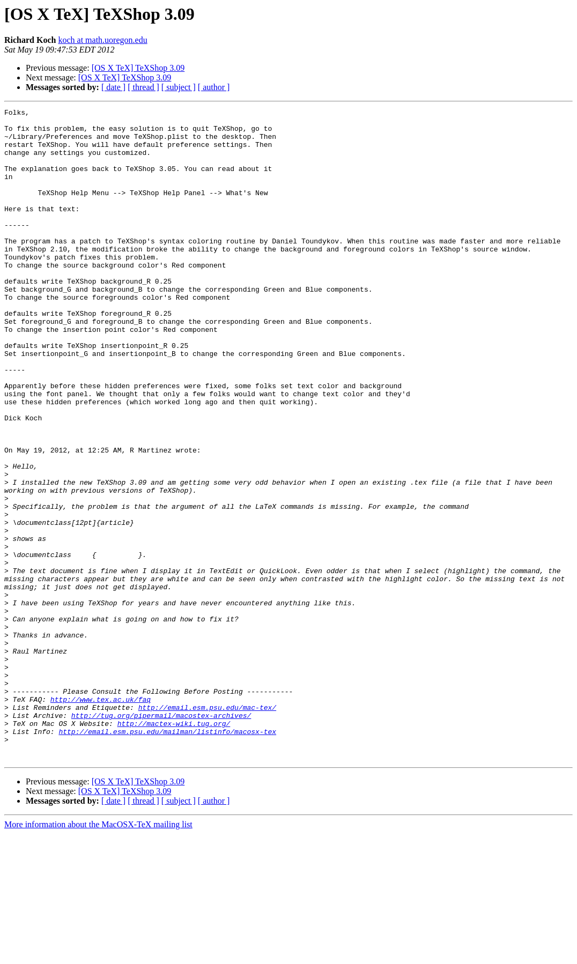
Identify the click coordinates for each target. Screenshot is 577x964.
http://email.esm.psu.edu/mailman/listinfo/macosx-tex (167, 857)
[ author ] (214, 87)
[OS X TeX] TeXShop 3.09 (138, 67)
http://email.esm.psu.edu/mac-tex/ (207, 828)
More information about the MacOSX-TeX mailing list (98, 954)
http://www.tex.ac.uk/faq (100, 818)
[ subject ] (178, 87)
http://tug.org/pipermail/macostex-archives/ (161, 837)
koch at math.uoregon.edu (102, 40)
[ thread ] (143, 87)
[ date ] (113, 87)
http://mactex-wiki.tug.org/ (174, 847)
